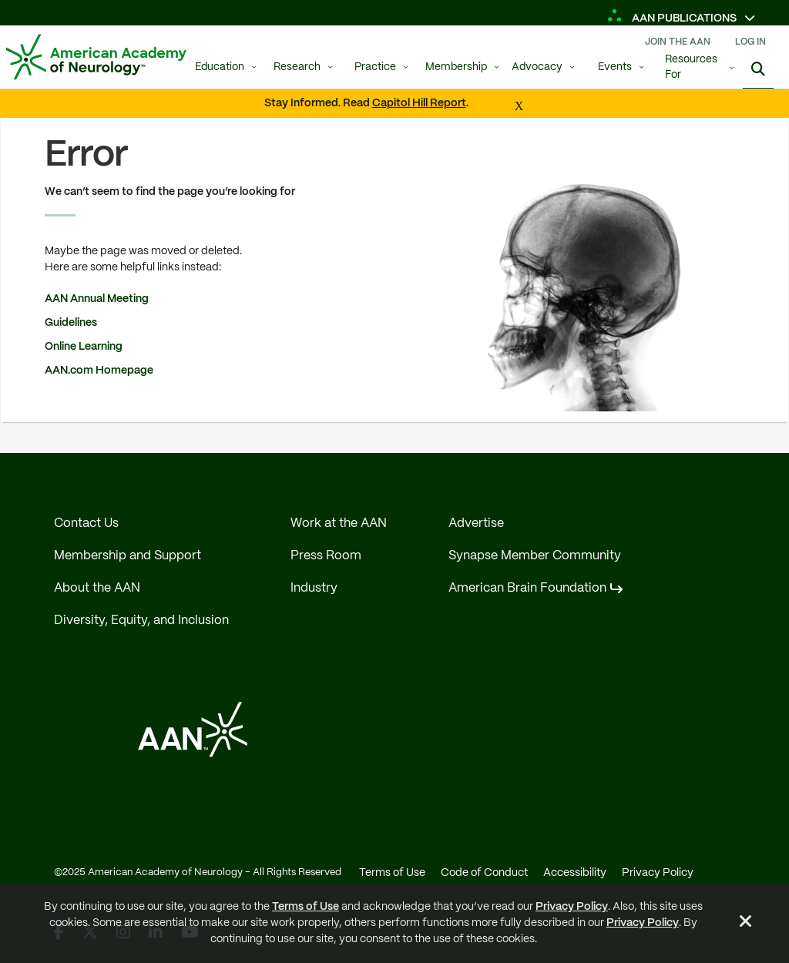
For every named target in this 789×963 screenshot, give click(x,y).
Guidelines (72, 322)
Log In (750, 42)
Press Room (325, 556)
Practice (375, 67)
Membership (456, 67)
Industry (313, 588)
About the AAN (97, 588)
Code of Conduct (484, 872)
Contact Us (86, 523)
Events (615, 67)
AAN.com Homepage (100, 370)
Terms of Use (305, 906)
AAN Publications (673, 18)
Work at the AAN (338, 523)
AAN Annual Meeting (98, 299)
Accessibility (574, 872)
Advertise (476, 523)
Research (297, 67)
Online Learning (85, 346)
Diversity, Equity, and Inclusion (141, 620)
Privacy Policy (572, 906)
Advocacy (537, 67)
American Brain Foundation (527, 588)
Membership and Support (127, 556)
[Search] (758, 69)
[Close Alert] (746, 924)
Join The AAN (677, 42)
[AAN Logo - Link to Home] (96, 57)
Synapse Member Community (534, 556)
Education (219, 67)
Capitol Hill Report (419, 103)
